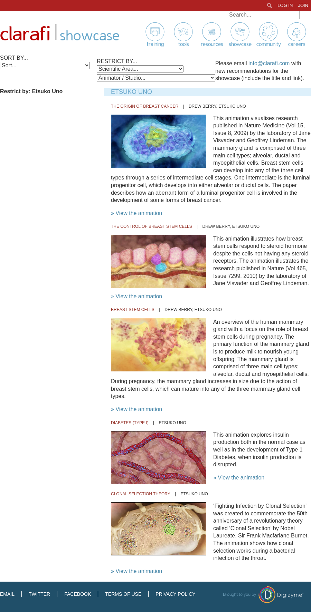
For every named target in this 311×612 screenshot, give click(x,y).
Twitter (39, 594)
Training (155, 44)
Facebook (77, 594)
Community (268, 44)
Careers (296, 44)
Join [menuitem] (303, 5)
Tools (183, 44)
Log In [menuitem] (285, 5)
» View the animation (136, 213)
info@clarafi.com (269, 63)
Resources (212, 44)
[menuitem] (269, 5)
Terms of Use (123, 594)
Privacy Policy (175, 594)
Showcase (240, 44)
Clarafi (25, 34)
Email (7, 594)
